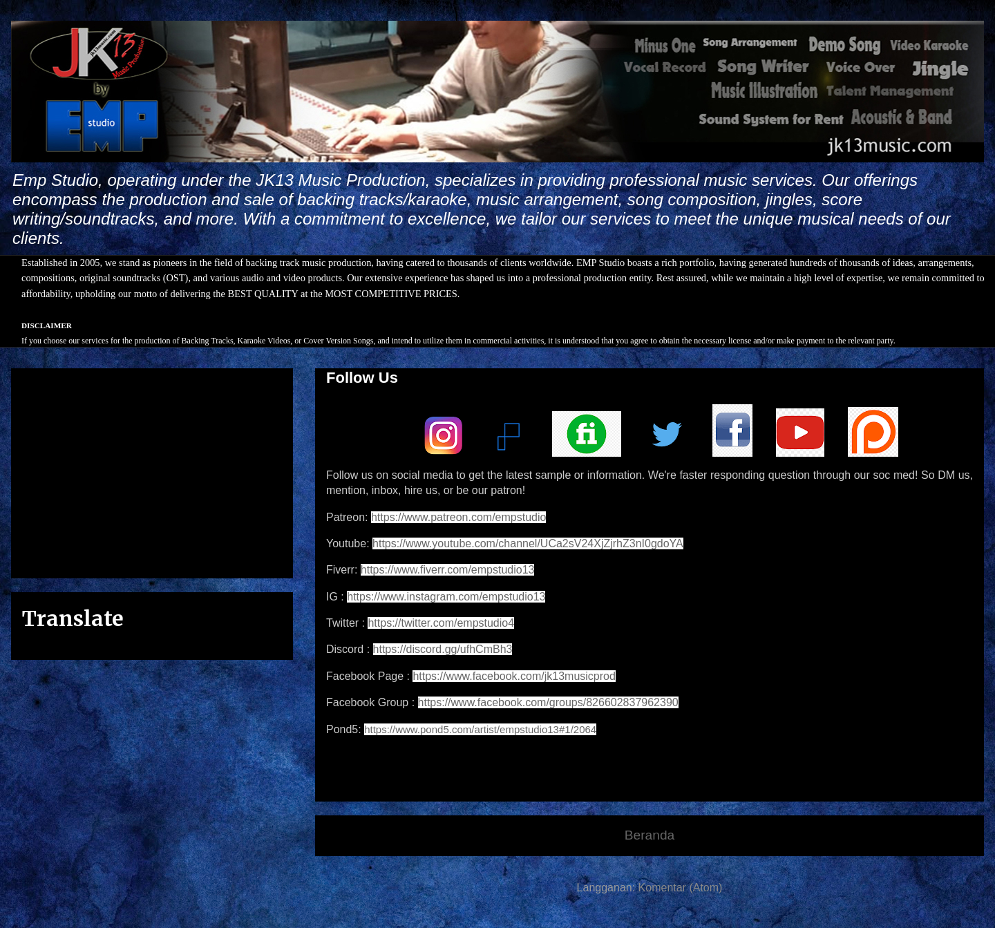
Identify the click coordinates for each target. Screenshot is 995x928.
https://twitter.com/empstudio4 (441, 623)
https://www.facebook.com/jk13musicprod (514, 676)
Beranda (650, 835)
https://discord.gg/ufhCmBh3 (443, 649)
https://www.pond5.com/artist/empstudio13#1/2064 (480, 729)
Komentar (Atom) (680, 887)
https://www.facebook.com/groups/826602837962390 (548, 702)
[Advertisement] (152, 470)
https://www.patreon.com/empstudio (458, 517)
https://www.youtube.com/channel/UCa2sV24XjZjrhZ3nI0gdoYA (527, 543)
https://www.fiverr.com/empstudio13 (448, 570)
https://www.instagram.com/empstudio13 (446, 597)
